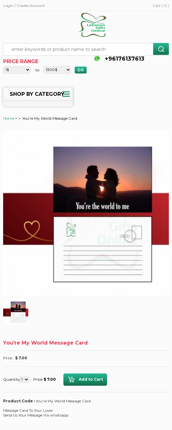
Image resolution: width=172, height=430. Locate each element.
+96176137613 (123, 58)
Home (8, 118)
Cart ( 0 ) (161, 5)
